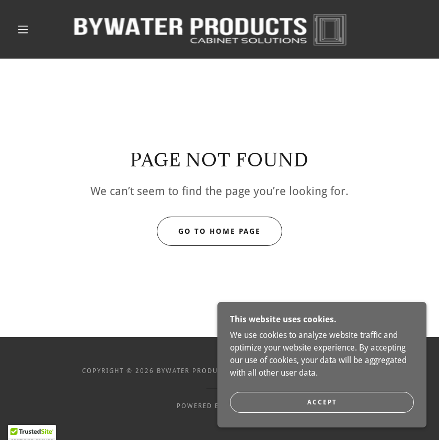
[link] (209, 29)
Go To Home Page (219, 231)
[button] (23, 29)
